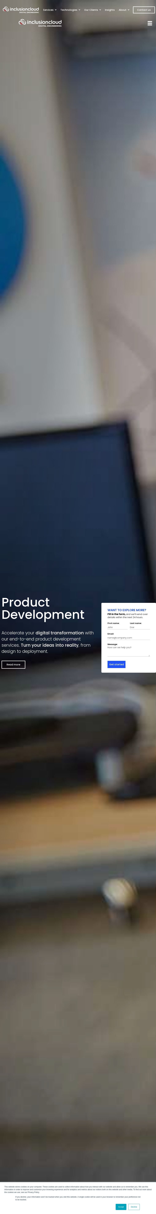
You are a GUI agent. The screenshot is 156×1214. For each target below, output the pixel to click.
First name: (113, 623)
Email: (111, 633)
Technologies (70, 10)
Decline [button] (134, 1207)
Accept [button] (121, 1207)
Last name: (136, 623)
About (124, 10)
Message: (112, 644)
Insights (110, 10)
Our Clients (92, 10)
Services (49, 10)
